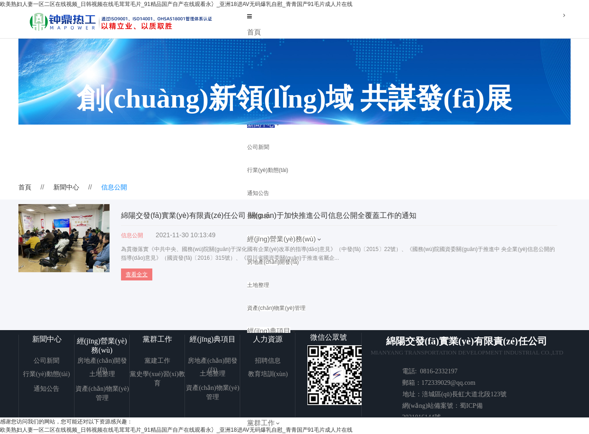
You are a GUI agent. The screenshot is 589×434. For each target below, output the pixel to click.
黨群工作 (261, 423)
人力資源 (268, 339)
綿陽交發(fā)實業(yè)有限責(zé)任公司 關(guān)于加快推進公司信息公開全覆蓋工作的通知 (268, 215)
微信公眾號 (328, 337)
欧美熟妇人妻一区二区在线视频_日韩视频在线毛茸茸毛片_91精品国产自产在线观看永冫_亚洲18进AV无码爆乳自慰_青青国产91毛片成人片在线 (176, 4)
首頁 (254, 32)
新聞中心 (66, 187)
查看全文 (137, 274)
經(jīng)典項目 (213, 339)
